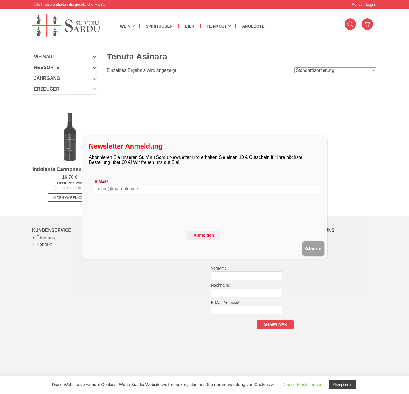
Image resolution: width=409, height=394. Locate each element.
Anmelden (203, 235)
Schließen (313, 248)
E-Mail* (101, 181)
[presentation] (138, 221)
